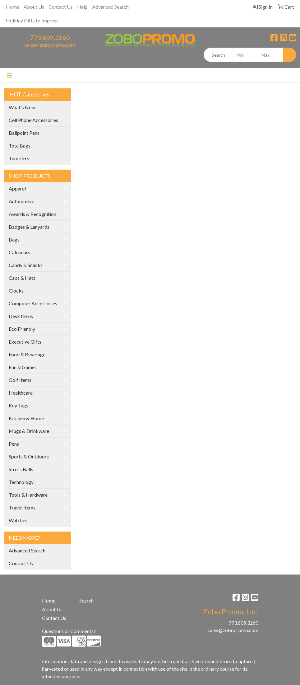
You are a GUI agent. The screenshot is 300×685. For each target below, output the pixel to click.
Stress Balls (21, 469)
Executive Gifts (25, 342)
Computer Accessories (33, 303)
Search (86, 600)
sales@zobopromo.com (50, 45)
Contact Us (60, 7)
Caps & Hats (22, 278)
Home (12, 7)
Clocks (16, 290)
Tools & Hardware (28, 495)
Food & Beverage (27, 354)
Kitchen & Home (26, 418)
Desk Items (21, 316)
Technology (21, 482)
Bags (14, 239)
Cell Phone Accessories (33, 120)
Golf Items (20, 380)
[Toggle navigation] (9, 75)
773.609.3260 (50, 37)
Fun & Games (23, 367)
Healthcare (21, 393)
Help (82, 7)
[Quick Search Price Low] (245, 55)
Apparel (17, 188)
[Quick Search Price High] (270, 55)
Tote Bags (19, 145)
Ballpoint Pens (24, 133)
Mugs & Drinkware (29, 431)
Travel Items (22, 507)
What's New (22, 107)
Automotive (21, 201)
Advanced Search (110, 7)
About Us (34, 7)
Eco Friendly (22, 329)
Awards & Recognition (32, 214)
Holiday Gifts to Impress (32, 20)
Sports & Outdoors (29, 456)
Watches (18, 520)
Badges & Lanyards (29, 227)
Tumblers (19, 158)
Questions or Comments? (69, 631)
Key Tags (18, 405)
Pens (14, 444)
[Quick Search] (218, 55)
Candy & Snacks (26, 265)
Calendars (19, 252)
